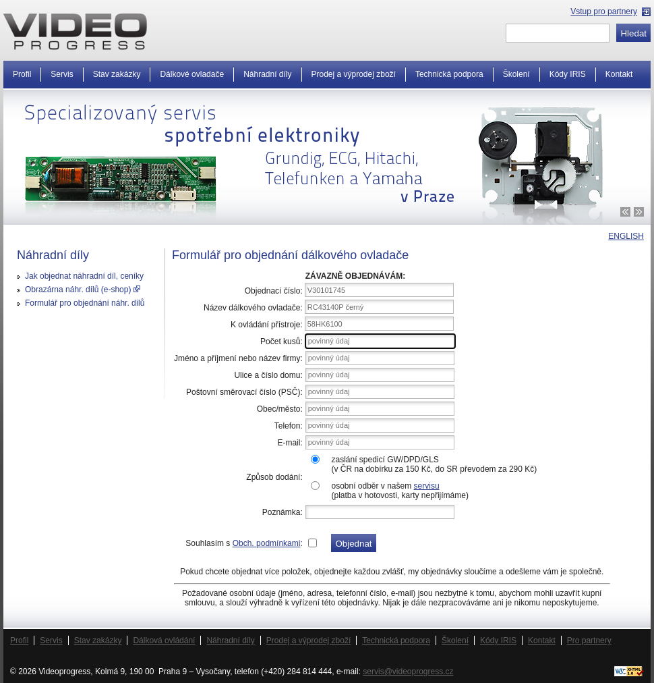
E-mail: (289, 442)
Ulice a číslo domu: (268, 375)
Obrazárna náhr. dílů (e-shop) (82, 289)
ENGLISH (626, 236)
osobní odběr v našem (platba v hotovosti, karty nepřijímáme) (399, 490)
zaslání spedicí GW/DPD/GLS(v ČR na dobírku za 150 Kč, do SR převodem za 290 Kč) (434, 464)
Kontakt (619, 74)
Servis (62, 74)
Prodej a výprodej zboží (353, 74)
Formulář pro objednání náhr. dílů (84, 303)
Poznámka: (282, 512)
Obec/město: (280, 409)
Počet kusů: (281, 341)
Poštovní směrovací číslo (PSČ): (244, 392)
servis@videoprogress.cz (408, 671)
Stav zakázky (117, 74)
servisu (427, 486)
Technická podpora (449, 74)
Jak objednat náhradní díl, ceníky (84, 276)
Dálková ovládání (164, 640)
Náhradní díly (267, 74)
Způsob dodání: (274, 477)
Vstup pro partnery (603, 11)
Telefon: (288, 426)
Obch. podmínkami (267, 543)
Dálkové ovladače (192, 74)
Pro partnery (589, 640)
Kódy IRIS (567, 74)
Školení (516, 74)
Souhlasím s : (243, 543)
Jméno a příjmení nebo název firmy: (238, 358)
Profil (22, 74)
